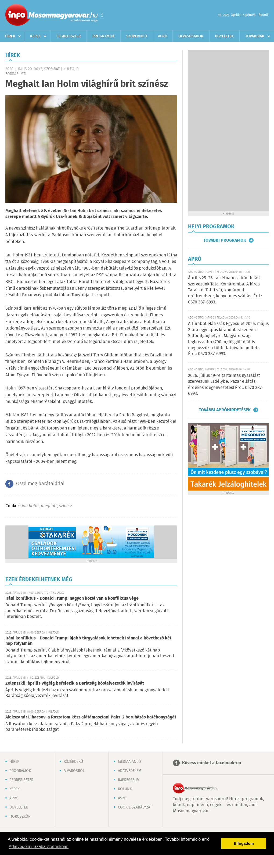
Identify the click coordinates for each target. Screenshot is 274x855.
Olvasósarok (190, 36)
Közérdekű (73, 762)
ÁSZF (122, 798)
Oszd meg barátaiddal (40, 484)
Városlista (102, 15)
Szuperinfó (136, 36)
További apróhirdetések (225, 409)
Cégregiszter (68, 36)
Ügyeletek (224, 36)
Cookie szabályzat (135, 807)
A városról (74, 771)
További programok (224, 240)
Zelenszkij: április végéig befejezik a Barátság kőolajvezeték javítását (74, 683)
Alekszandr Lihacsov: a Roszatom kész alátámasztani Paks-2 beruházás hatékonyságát (90, 717)
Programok (103, 36)
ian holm (30, 506)
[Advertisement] (228, 130)
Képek (35, 36)
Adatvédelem (129, 771)
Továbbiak (254, 36)
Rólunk (125, 789)
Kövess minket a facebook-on (211, 763)
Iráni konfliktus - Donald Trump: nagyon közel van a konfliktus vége (72, 598)
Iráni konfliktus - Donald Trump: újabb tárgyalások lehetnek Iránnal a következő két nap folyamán (88, 641)
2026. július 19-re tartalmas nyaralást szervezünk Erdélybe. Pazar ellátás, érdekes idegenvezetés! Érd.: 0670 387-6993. (225, 384)
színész (65, 506)
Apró (162, 36)
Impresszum (129, 780)
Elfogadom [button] (244, 843)
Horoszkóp (19, 817)
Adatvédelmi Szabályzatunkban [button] (38, 846)
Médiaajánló (129, 762)
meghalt (49, 506)
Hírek (10, 36)
